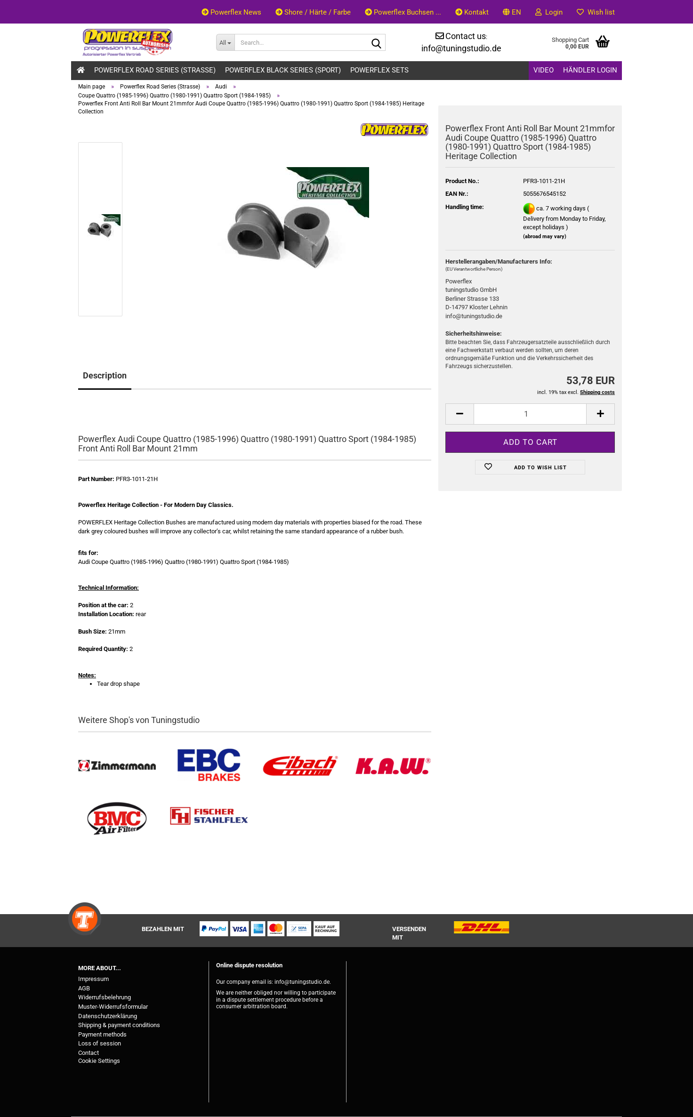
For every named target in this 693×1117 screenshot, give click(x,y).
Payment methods (102, 1034)
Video (543, 70)
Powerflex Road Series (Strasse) (155, 70)
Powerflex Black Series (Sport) (283, 70)
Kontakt (472, 12)
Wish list (596, 12)
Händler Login (590, 70)
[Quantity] (530, 414)
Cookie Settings (99, 1060)
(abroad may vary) (544, 236)
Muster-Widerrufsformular (113, 1006)
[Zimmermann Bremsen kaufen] (117, 766)
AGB (84, 988)
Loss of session (99, 1043)
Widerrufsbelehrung (104, 997)
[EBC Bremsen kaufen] (209, 766)
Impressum (93, 978)
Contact (88, 1052)
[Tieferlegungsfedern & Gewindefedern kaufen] (300, 766)
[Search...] (225, 42)
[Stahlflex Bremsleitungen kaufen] (209, 818)
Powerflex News (231, 12)
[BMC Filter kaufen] (117, 818)
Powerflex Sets (379, 70)
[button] (512, 12)
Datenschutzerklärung (107, 1016)
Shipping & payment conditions (119, 1025)
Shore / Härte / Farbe (313, 12)
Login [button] (549, 12)
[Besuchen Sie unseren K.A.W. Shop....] (392, 766)
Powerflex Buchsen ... (403, 12)
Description (105, 375)
